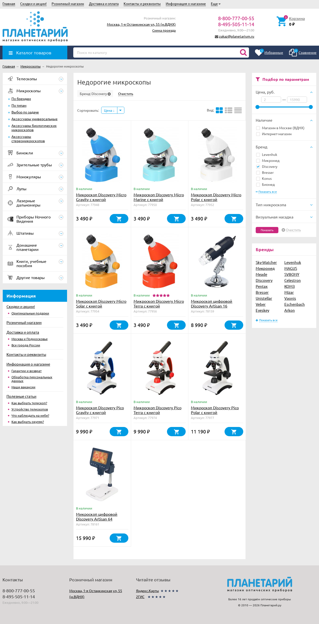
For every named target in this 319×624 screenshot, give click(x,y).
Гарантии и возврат (26, 371)
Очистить (293, 230)
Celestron (292, 280)
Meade (261, 274)
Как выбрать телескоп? (29, 403)
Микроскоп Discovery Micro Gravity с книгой (101, 197)
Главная (8, 3)
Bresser (265, 172)
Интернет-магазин (274, 133)
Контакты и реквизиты (142, 3)
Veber (261, 304)
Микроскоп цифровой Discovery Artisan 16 (211, 303)
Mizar (289, 292)
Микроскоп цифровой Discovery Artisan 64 (96, 516)
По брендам (21, 98)
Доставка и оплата (104, 3)
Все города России (25, 345)
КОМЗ (289, 286)
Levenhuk (266, 154)
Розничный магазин (68, 3)
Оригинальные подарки (30, 313)
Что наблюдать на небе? (30, 415)
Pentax (262, 286)
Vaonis (290, 298)
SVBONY (291, 274)
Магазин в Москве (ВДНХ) (280, 127)
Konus (264, 178)
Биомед (265, 184)
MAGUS (290, 268)
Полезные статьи (21, 396)
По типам (18, 105)
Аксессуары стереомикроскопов (28, 138)
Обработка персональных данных (31, 379)
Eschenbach (294, 304)
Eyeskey (262, 310)
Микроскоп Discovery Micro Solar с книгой (101, 303)
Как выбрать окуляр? (27, 421)
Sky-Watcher (266, 262)
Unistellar (264, 298)
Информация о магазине (186, 3)
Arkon (289, 310)
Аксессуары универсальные (34, 118)
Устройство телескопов (29, 409)
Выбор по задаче (25, 112)
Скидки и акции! (33, 3)
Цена (109, 110)
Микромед (267, 160)
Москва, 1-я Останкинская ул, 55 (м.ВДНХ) (141, 24)
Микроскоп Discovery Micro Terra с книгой (159, 303)
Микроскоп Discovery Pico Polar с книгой (215, 410)
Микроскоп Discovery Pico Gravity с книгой (100, 410)
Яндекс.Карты (147, 590)
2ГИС (140, 596)
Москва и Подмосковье (29, 339)
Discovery (266, 166)
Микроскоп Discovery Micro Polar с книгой (216, 197)
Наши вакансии (23, 387)
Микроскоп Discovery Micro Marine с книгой (159, 197)
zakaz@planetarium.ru (236, 36)
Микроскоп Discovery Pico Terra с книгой (157, 410)
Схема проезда (164, 30)
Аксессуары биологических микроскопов (34, 127)
